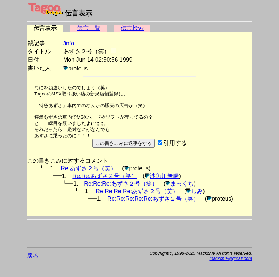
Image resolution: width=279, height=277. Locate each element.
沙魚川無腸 (164, 176)
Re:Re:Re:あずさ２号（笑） (121, 183)
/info (68, 43)
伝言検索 (132, 28)
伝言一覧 (88, 28)
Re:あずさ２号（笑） (88, 168)
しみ (197, 191)
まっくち (182, 183)
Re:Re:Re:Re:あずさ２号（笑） (137, 191)
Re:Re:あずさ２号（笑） (104, 176)
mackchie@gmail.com (230, 258)
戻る (33, 256)
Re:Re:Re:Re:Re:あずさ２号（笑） (153, 199)
